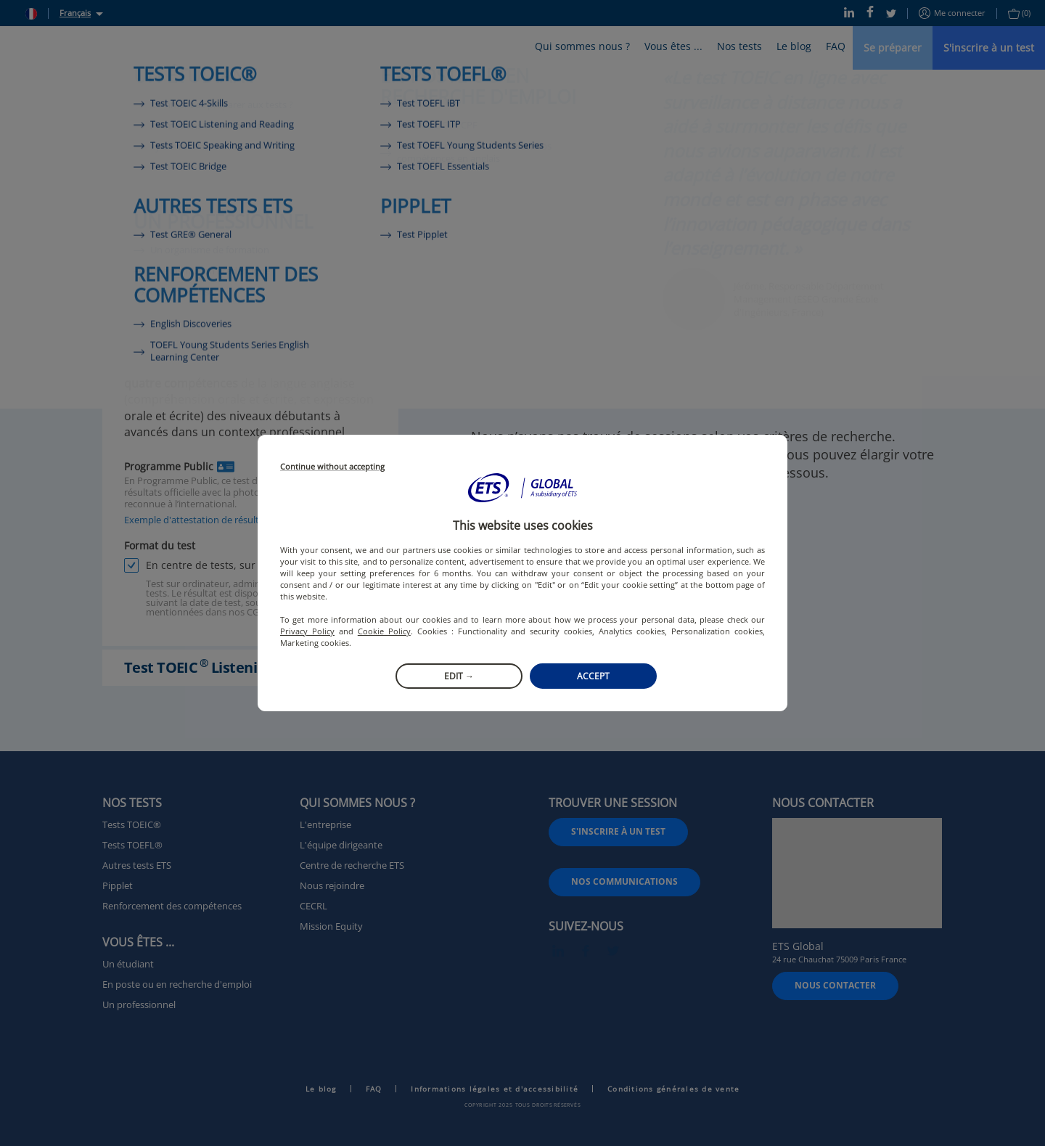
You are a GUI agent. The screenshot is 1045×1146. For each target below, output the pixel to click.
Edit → (459, 676)
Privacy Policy (307, 631)
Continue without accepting (332, 467)
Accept (593, 676)
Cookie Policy (384, 631)
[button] (522, 487)
